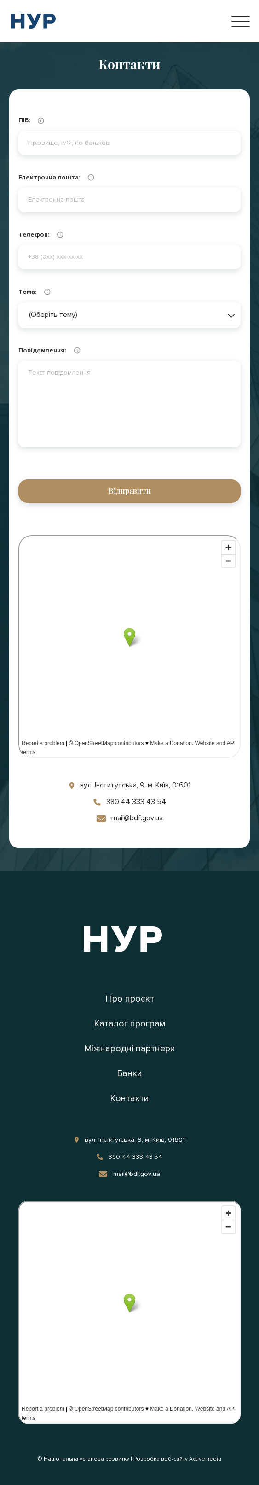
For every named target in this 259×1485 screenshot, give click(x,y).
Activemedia (205, 1459)
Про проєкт (129, 998)
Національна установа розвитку (86, 1459)
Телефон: (57, 234)
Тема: (52, 292)
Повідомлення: (67, 350)
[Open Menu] (240, 21)
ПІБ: (49, 120)
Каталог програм (130, 1023)
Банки (129, 1073)
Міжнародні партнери (129, 1048)
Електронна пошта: (68, 177)
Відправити (130, 490)
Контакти (129, 1098)
